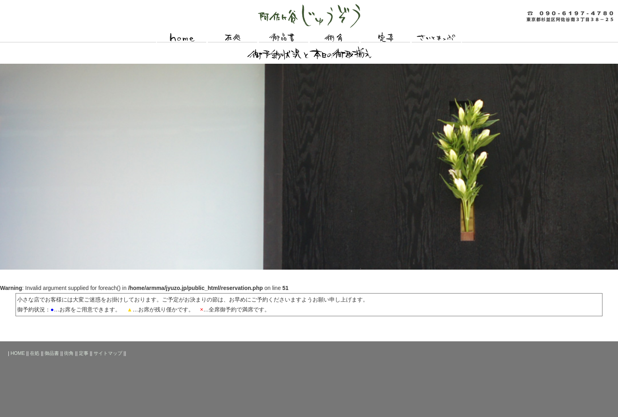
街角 (334, 38)
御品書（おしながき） (283, 38)
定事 (83, 353)
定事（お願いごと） (385, 38)
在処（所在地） (232, 38)
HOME (181, 38)
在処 (34, 353)
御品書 (52, 353)
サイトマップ (436, 38)
